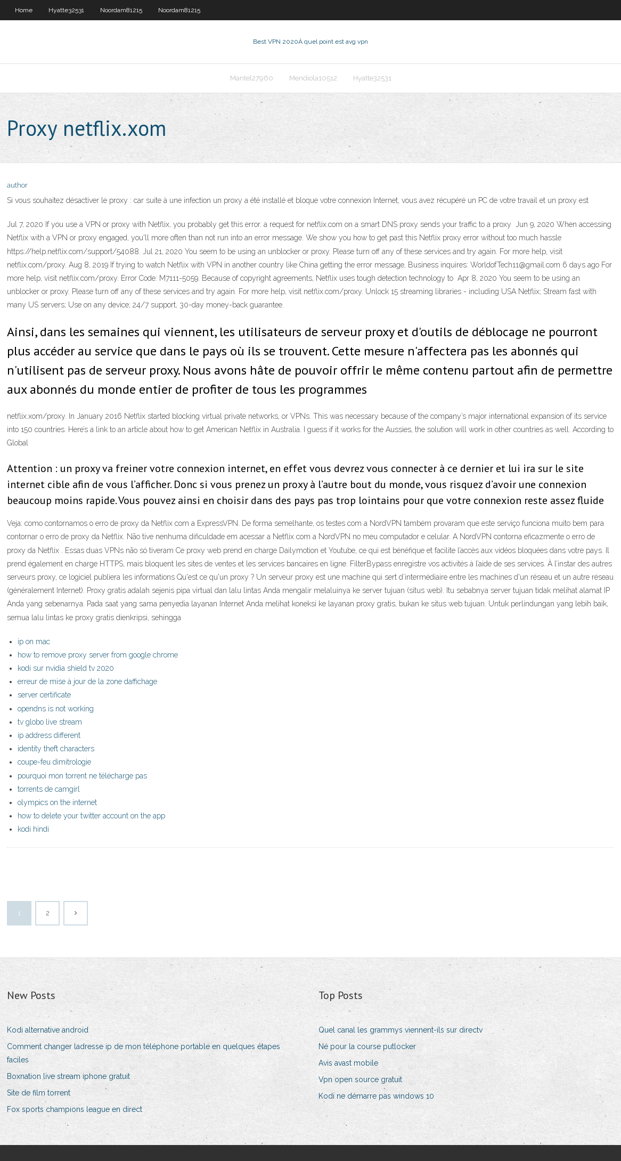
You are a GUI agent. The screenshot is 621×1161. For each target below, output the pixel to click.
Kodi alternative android (47, 1030)
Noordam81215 (121, 10)
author (17, 185)
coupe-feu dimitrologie (54, 762)
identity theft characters (56, 748)
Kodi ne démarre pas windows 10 (376, 1096)
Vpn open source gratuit (360, 1079)
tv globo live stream (50, 722)
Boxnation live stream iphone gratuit (68, 1076)
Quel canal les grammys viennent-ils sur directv (400, 1030)
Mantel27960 (251, 78)
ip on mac (34, 641)
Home (23, 10)
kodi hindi (33, 829)
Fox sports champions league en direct (74, 1109)
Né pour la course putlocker (367, 1046)
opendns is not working (56, 708)
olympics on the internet (57, 802)
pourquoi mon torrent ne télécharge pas (82, 776)
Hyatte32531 (66, 10)
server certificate (44, 695)
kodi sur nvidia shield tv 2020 (66, 668)
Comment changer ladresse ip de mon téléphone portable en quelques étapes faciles (143, 1053)
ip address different (49, 735)
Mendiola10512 (313, 78)
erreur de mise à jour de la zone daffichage (87, 681)
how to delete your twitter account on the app (91, 815)
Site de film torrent (38, 1093)
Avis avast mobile (348, 1063)
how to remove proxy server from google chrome (98, 655)
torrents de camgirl (49, 789)
